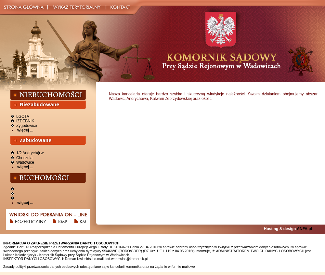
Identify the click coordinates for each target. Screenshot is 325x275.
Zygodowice (26, 125)
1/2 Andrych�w (30, 153)
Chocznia (24, 158)
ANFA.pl (304, 229)
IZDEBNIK (25, 121)
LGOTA (22, 116)
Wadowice (25, 162)
